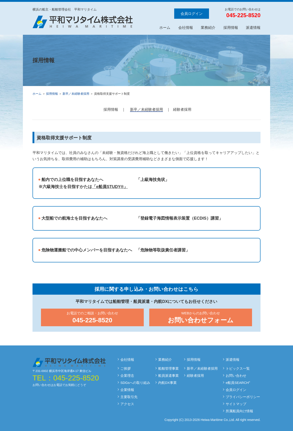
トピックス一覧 (238, 368)
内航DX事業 (167, 383)
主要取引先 (129, 397)
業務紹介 (208, 28)
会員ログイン (192, 14)
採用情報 (230, 28)
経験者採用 (182, 109)
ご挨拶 (125, 368)
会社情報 (185, 28)
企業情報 (127, 390)
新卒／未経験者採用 (75, 93)
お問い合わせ (236, 375)
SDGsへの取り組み (135, 383)
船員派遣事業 (168, 375)
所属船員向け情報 (239, 411)
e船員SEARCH (238, 383)
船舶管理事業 (168, 368)
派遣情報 (253, 28)
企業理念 (127, 375)
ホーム (164, 28)
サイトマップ (236, 404)
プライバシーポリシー (243, 397)
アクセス (127, 404)
